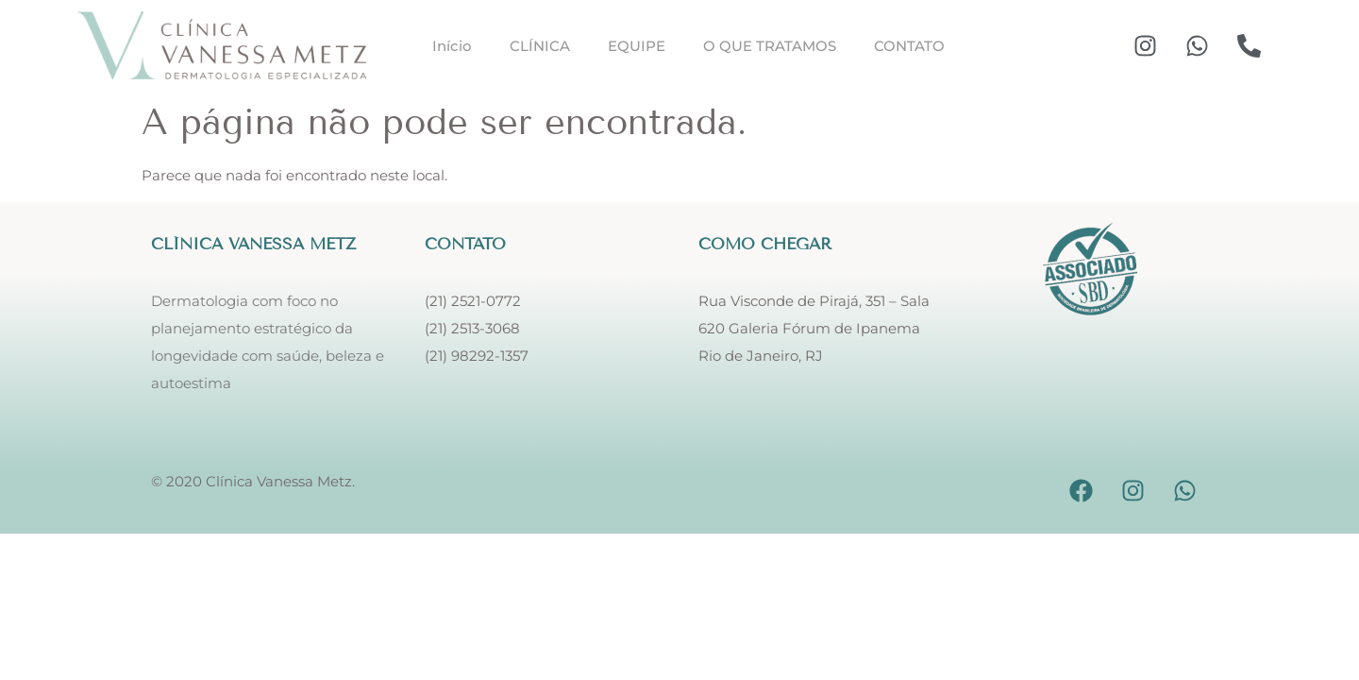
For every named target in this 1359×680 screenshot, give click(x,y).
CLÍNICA (540, 46)
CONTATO (909, 46)
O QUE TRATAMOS (769, 46)
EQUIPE (636, 46)
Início (452, 46)
